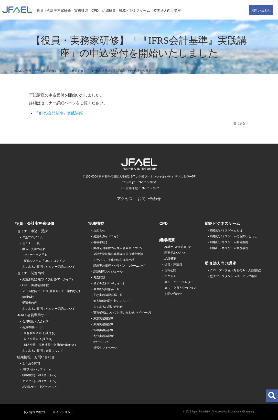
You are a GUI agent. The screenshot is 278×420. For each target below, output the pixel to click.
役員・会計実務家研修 (54, 10)
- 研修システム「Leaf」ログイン (43, 260)
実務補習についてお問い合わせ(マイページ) (122, 312)
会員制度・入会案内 (35, 321)
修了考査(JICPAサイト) (108, 283)
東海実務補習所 (103, 324)
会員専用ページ (32, 327)
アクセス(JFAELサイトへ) (39, 381)
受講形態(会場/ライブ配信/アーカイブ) (47, 279)
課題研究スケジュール (108, 271)
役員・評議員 (173, 264)
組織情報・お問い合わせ (36, 357)
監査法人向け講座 (167, 10)
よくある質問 (31, 363)
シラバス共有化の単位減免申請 (113, 260)
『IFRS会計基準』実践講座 (59, 113)
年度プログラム (32, 237)
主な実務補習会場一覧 (108, 295)
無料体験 (28, 297)
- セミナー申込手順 (34, 255)
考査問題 (99, 277)
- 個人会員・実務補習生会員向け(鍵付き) (49, 344)
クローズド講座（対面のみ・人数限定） (236, 270)
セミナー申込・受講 (32, 231)
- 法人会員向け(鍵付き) (37, 339)
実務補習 (81, 10)
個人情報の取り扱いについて (112, 301)
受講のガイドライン (106, 236)
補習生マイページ (105, 347)
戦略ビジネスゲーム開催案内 (229, 242)
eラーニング (101, 342)
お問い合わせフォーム (37, 369)
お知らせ (99, 230)
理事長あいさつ (174, 252)
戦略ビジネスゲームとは (226, 230)
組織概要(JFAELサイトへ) (39, 375)
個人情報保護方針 (35, 412)
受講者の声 (29, 302)
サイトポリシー (63, 412)
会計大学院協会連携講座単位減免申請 (118, 254)
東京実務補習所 (103, 318)
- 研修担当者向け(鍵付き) (38, 333)
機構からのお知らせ (177, 247)
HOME (18, 71)
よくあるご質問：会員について (42, 350)
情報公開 (170, 270)
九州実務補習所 (103, 336)
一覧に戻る (238, 123)
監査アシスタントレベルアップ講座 (233, 276)
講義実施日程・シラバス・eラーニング (119, 265)
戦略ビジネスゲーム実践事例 (229, 248)
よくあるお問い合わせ (108, 306)
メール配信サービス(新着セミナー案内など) (51, 291)
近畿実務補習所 (103, 330)
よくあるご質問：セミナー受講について (48, 266)
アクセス (125, 199)
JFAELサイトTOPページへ (39, 386)
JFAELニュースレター (178, 282)
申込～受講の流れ (34, 249)
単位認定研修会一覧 (106, 289)
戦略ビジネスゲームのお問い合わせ (233, 236)
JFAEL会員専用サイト (34, 315)
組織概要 (109, 10)
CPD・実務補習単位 (35, 285)
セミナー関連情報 (30, 273)
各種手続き (100, 242)
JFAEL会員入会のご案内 (180, 288)
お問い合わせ (261, 10)
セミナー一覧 (31, 243)
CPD (95, 10)
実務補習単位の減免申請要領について (118, 248)
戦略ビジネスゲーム (134, 10)
